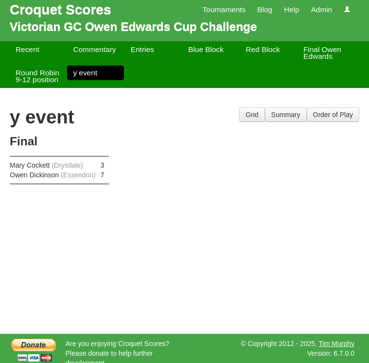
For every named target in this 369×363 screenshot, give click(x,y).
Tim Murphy (336, 343)
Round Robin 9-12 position (37, 76)
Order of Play (333, 115)
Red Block (263, 49)
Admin (321, 9)
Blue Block (206, 49)
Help (291, 9)
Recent (27, 49)
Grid (252, 115)
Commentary (94, 49)
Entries (142, 49)
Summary (285, 115)
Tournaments (224, 9)
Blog (264, 9)
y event (85, 73)
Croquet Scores (60, 9)
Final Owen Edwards (322, 52)
